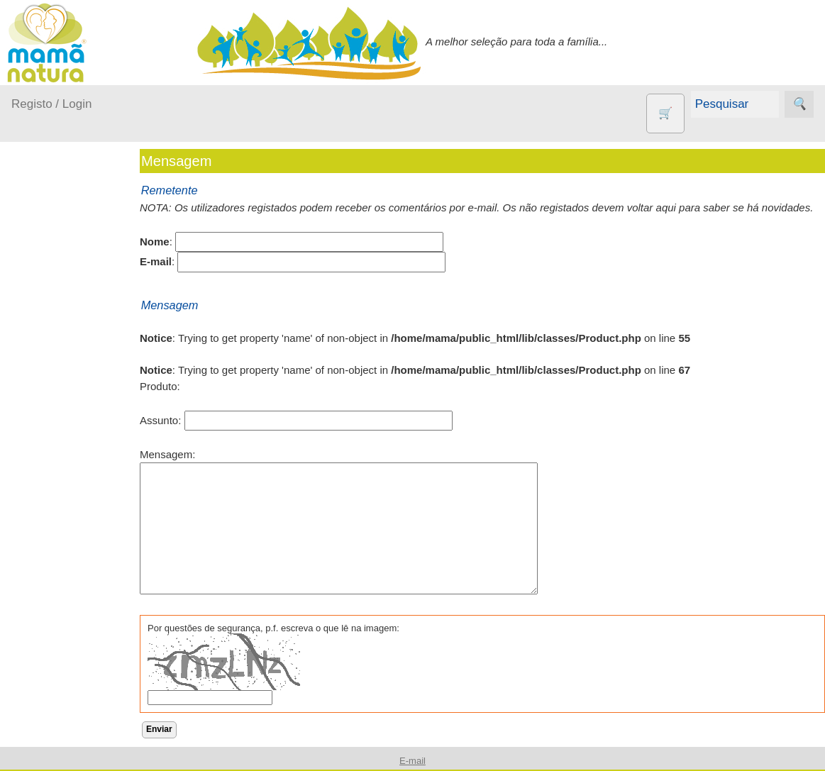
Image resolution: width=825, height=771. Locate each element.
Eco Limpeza (76, 571)
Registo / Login (51, 104)
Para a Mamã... (64, 398)
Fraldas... (50, 343)
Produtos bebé (46, 252)
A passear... (56, 288)
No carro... (53, 370)
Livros (59, 671)
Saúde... (48, 424)
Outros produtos (49, 461)
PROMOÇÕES (80, 734)
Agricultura (70, 501)
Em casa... (53, 315)
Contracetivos (78, 547)
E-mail (412, 760)
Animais (64, 524)
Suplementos (76, 756)
